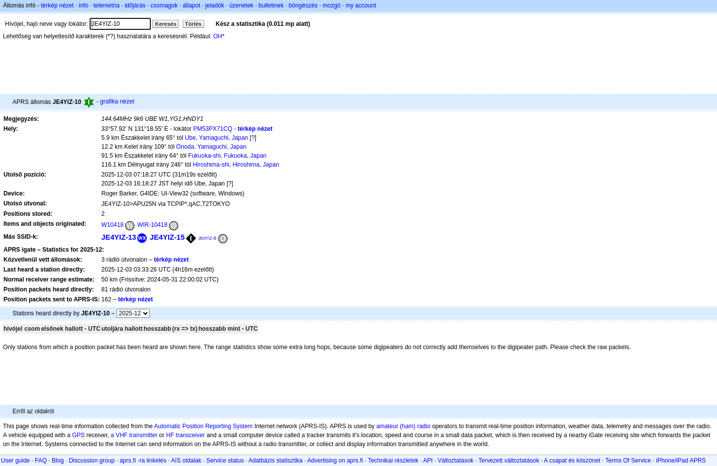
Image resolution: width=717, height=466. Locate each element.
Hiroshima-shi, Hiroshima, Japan (236, 164)
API (428, 460)
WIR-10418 (152, 224)
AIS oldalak (186, 460)
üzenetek (241, 5)
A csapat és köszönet (572, 460)
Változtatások (456, 460)
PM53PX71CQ (213, 128)
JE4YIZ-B (207, 238)
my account (361, 5)
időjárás (134, 5)
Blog (58, 460)
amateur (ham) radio (403, 426)
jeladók (214, 5)
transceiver (190, 435)
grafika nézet (117, 101)
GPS (78, 435)
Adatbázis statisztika (275, 460)
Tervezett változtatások (508, 460)
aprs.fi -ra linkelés (143, 460)
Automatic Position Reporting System (203, 426)
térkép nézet (57, 5)
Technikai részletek (393, 460)
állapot (191, 5)
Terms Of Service (628, 460)
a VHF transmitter (134, 435)
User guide (15, 460)
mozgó (332, 5)
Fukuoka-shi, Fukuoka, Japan (227, 155)
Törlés (193, 24)
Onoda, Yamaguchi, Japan (211, 146)
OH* (219, 36)
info (83, 5)
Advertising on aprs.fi (335, 460)
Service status (224, 460)
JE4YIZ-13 (119, 237)
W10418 (113, 224)
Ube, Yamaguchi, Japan (216, 137)
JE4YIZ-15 (167, 237)
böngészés (303, 5)
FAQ (41, 460)
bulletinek (271, 5)
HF (170, 435)
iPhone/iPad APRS (681, 460)
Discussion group (92, 460)
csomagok (164, 5)
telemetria (106, 5)
